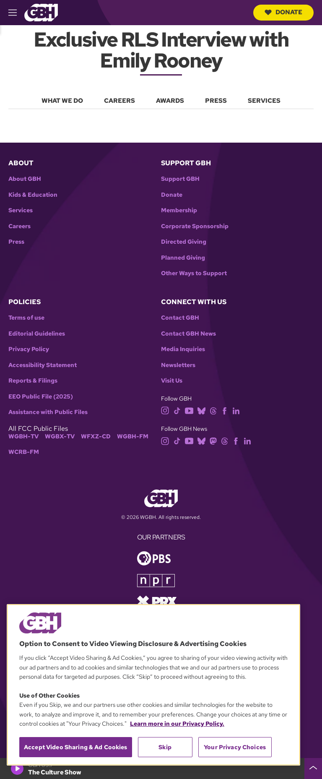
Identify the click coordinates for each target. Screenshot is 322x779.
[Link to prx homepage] (157, 601)
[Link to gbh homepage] (41, 12)
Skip (164, 747)
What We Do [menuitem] (62, 100)
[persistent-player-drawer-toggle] (313, 768)
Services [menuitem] (264, 100)
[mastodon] (213, 440)
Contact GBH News (188, 333)
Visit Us (171, 380)
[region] (153, 685)
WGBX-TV (60, 436)
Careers (19, 226)
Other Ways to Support (194, 273)
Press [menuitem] (216, 100)
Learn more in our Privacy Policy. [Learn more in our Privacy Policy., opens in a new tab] (177, 723)
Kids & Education (32, 194)
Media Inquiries (183, 349)
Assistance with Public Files (48, 412)
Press (16, 241)
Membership (179, 210)
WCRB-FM (23, 452)
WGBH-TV (23, 436)
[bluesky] (201, 410)
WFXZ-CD (96, 436)
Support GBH (180, 178)
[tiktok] (177, 410)
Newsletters (178, 365)
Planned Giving (183, 257)
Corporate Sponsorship (195, 226)
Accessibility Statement (42, 365)
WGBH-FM (132, 436)
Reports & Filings (32, 380)
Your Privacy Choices (235, 747)
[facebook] (224, 410)
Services (20, 210)
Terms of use (26, 317)
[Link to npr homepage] (156, 580)
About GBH (24, 178)
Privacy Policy (28, 349)
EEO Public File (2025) (40, 396)
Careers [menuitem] (119, 100)
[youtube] (189, 410)
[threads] (213, 410)
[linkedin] (236, 410)
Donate (283, 12)
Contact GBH (180, 317)
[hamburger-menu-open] (16, 12)
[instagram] (165, 410)
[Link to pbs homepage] (154, 557)
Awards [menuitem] (170, 100)
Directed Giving (183, 241)
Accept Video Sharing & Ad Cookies (75, 747)
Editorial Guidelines (36, 333)
